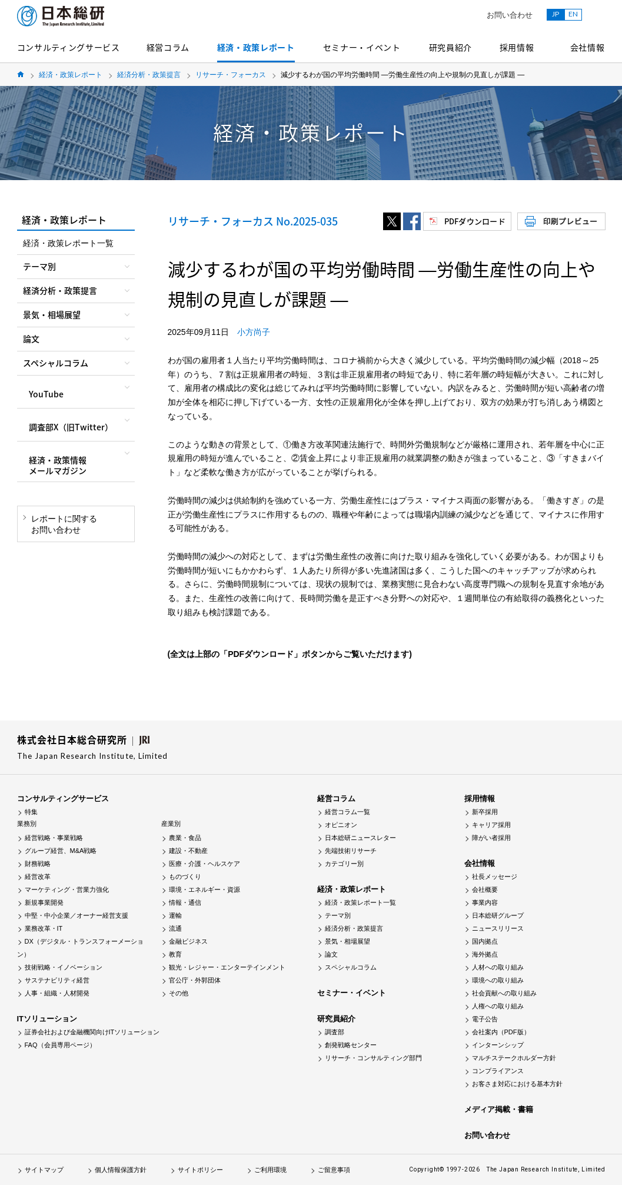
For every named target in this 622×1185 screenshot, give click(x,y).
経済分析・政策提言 (149, 75)
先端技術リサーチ (351, 850)
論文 (331, 954)
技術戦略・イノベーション (63, 967)
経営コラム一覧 (347, 811)
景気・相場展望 (347, 941)
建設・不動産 (188, 850)
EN (573, 13)
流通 (175, 928)
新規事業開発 (44, 902)
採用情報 (517, 47)
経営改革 (38, 876)
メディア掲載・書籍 (498, 1109)
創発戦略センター (351, 1044)
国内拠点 (485, 941)
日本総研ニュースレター (360, 837)
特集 (31, 811)
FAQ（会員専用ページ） (60, 1044)
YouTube (46, 394)
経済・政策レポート (256, 47)
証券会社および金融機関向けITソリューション (92, 1031)
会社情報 (587, 47)
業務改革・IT (44, 928)
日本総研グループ (498, 915)
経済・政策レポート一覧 (68, 243)
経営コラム (168, 47)
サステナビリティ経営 (57, 980)
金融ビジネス (188, 941)
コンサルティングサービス (68, 47)
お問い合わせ (510, 15)
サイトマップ (44, 1169)
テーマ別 (338, 915)
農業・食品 (185, 837)
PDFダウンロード (474, 221)
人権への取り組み (498, 1006)
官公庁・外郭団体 (195, 980)
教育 (175, 954)
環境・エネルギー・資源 (204, 889)
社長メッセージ (494, 876)
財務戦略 (38, 863)
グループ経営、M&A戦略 (61, 850)
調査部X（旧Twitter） (71, 427)
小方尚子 (253, 332)
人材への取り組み (498, 967)
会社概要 (485, 889)
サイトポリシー (200, 1169)
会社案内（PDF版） (501, 1031)
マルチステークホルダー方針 (514, 1057)
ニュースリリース (498, 928)
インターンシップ (498, 1044)
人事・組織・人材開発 (57, 993)
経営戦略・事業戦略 (54, 837)
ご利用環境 (270, 1169)
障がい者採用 (491, 837)
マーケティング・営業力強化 (67, 889)
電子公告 (485, 1019)
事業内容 (485, 902)
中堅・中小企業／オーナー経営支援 (76, 915)
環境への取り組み (498, 980)
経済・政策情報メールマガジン (58, 465)
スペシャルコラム (351, 967)
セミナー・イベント (362, 47)
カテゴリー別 (344, 863)
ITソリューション (47, 1018)
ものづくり (185, 876)
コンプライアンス (498, 1070)
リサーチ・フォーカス (230, 75)
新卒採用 (485, 811)
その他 (178, 993)
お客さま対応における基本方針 (517, 1083)
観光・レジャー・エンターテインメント (227, 967)
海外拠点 (485, 954)
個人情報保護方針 (121, 1169)
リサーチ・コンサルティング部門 (373, 1057)
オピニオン (341, 824)
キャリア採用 (491, 824)
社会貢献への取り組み (504, 993)
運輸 (175, 915)
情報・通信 (185, 902)
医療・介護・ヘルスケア (204, 863)
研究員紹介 (451, 47)
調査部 (334, 1031)
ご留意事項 (334, 1169)
